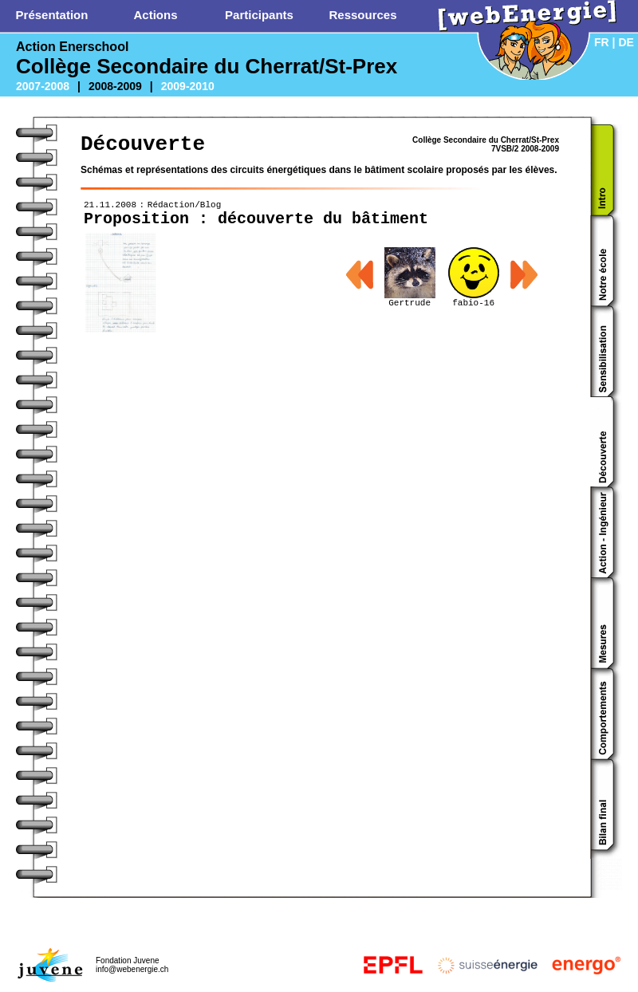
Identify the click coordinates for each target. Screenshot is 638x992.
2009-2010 (188, 86)
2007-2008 (42, 86)
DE (625, 42)
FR (601, 42)
